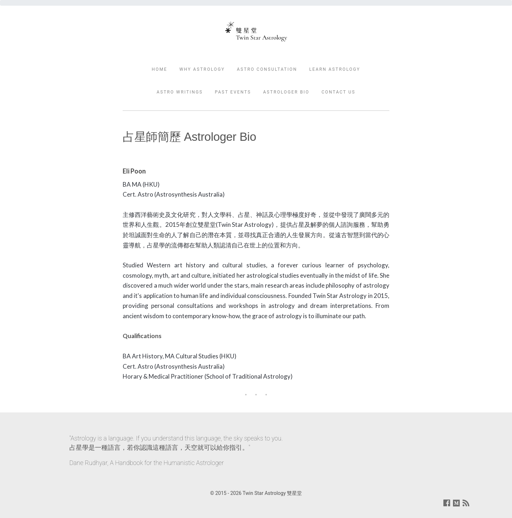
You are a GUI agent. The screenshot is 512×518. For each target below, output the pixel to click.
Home (159, 69)
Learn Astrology (335, 69)
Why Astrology (202, 69)
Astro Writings (179, 92)
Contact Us (338, 92)
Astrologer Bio (286, 92)
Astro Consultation (267, 69)
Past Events (233, 92)
